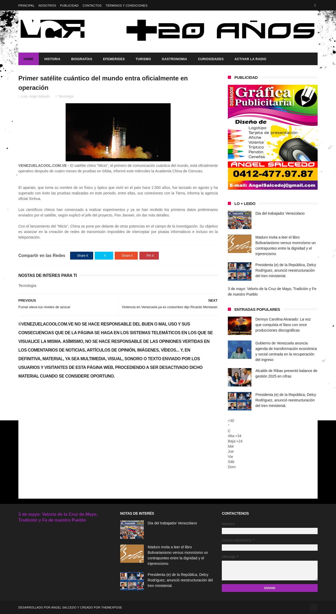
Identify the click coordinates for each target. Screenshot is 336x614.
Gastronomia (174, 59)
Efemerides (114, 59)
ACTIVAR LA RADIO (250, 59)
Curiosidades (211, 59)
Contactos (92, 5)
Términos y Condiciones (127, 5)
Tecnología (66, 96)
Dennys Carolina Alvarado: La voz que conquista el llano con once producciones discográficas (283, 324)
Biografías (81, 59)
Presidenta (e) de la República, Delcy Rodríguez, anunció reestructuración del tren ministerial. (285, 270)
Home (29, 59)
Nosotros (47, 5)
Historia (52, 59)
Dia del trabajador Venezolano (280, 213)
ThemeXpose (111, 607)
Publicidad (69, 5)
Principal (26, 5)
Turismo (143, 59)
